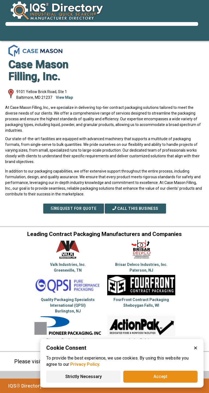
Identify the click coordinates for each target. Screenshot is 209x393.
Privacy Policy (84, 364)
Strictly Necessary (83, 376)
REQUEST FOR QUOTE (74, 208)
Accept (160, 376)
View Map (64, 97)
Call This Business (135, 208)
